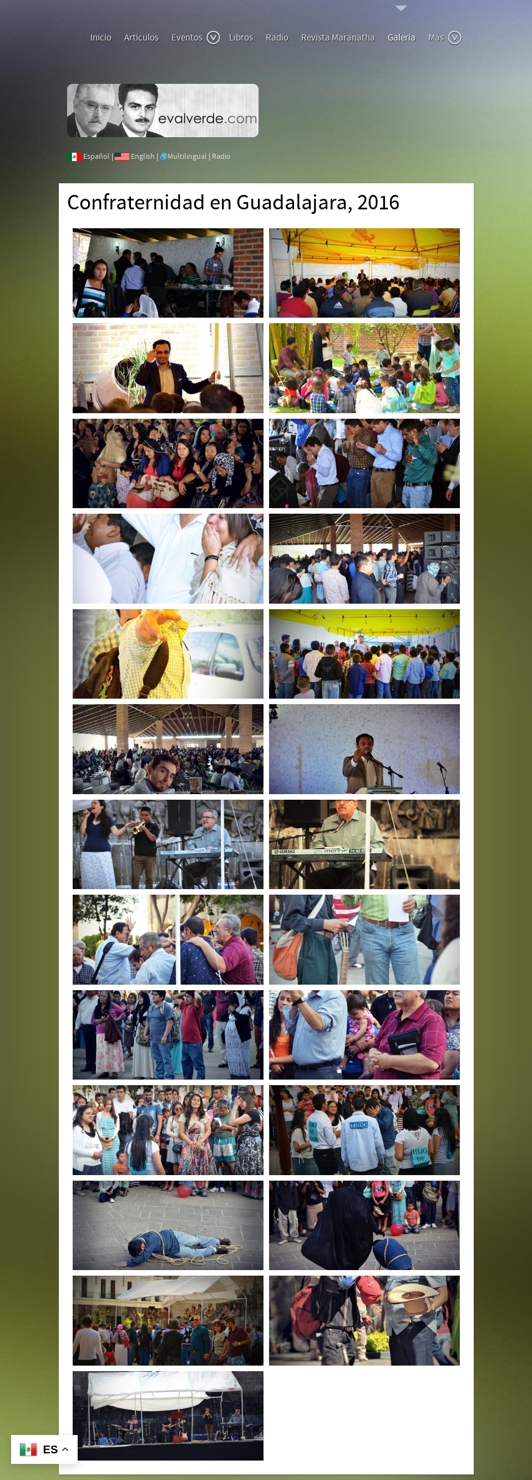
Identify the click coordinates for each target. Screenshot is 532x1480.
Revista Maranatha (338, 37)
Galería (402, 37)
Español (96, 156)
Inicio (101, 37)
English (143, 156)
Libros (241, 37)
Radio (277, 37)
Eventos (196, 38)
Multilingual (187, 156)
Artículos (141, 37)
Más (445, 38)
